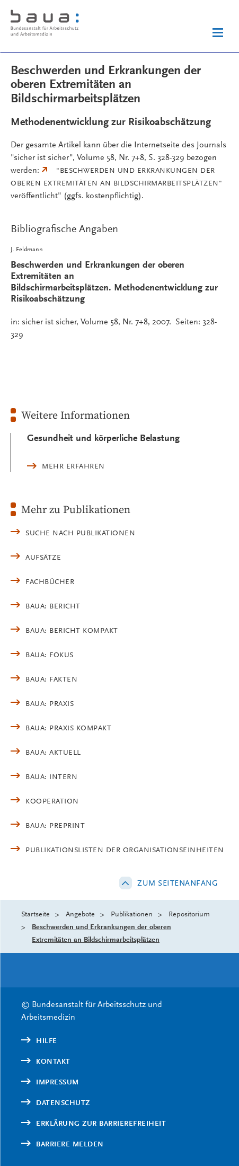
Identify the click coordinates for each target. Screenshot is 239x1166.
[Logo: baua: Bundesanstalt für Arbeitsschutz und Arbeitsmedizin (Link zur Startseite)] (63, 25)
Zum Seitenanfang (177, 883)
